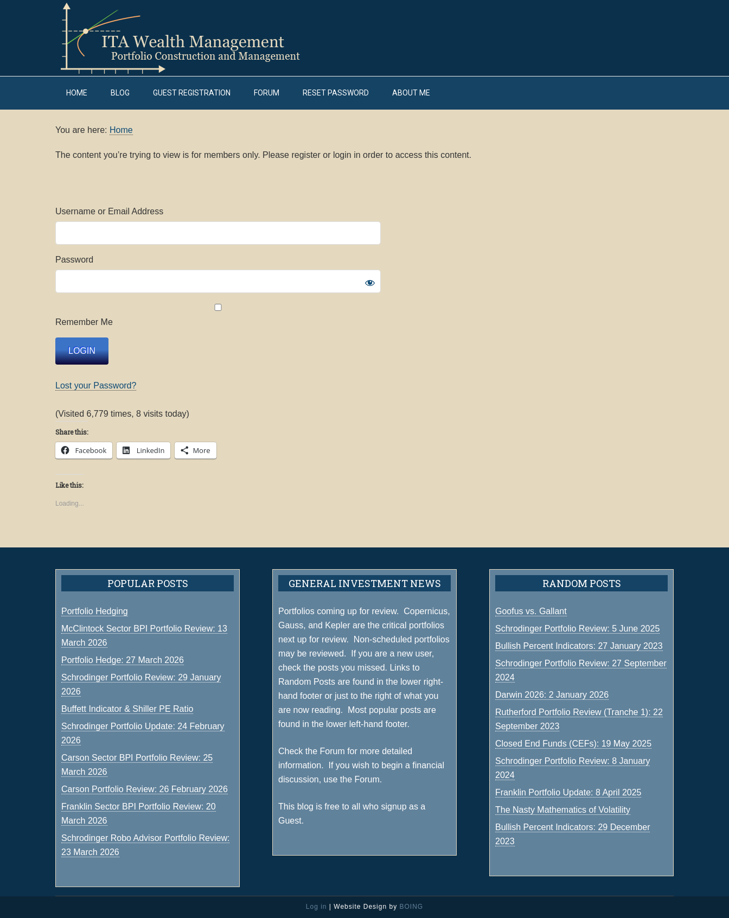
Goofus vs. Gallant (531, 611)
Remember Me (218, 315)
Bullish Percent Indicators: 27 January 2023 (579, 646)
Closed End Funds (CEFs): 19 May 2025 (573, 743)
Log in (316, 906)
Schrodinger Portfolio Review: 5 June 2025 (577, 628)
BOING (411, 906)
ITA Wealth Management (191, 38)
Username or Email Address (109, 211)
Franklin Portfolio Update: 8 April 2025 (568, 792)
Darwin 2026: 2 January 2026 (552, 694)
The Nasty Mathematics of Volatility (562, 809)
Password (74, 259)
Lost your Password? (95, 385)
